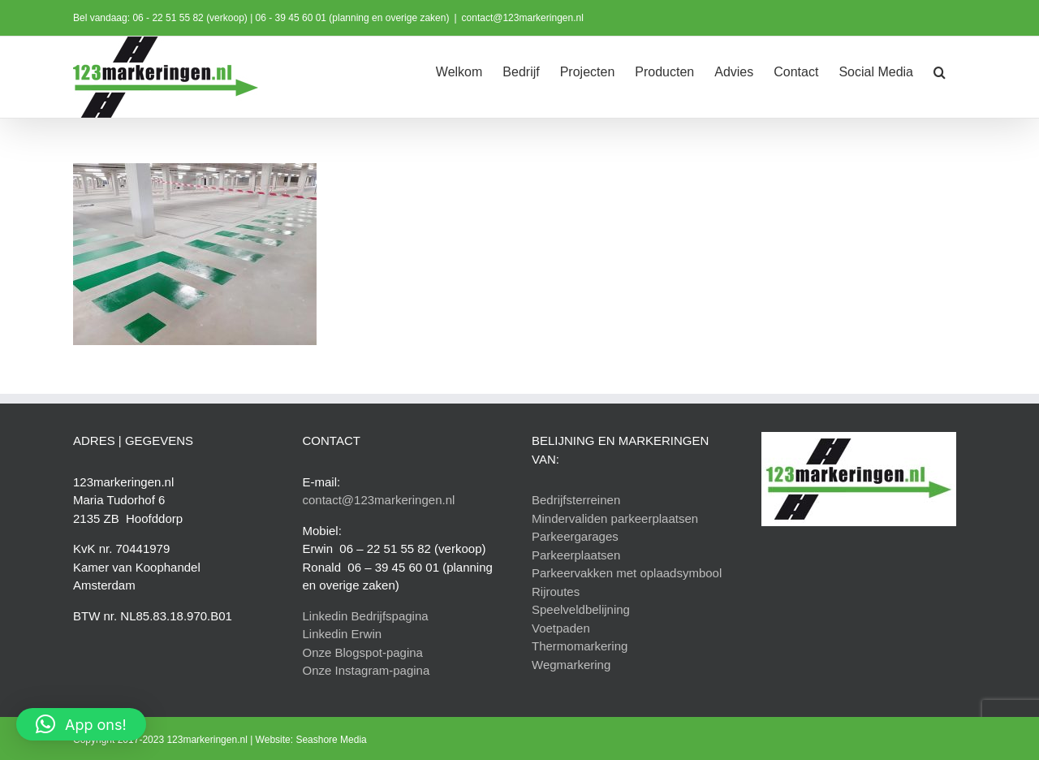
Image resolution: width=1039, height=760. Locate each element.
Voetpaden (561, 628)
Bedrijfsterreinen (576, 500)
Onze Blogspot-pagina (363, 652)
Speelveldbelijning (581, 609)
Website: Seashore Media (311, 739)
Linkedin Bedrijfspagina (366, 616)
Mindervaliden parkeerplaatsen (615, 518)
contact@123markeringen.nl (523, 18)
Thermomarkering (579, 646)
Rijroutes (556, 591)
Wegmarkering (571, 664)
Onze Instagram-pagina (366, 670)
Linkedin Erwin (342, 634)
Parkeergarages (575, 536)
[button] (939, 71)
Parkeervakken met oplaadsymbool (627, 573)
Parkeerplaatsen (576, 555)
